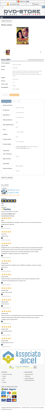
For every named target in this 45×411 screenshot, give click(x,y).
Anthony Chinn (35, 74)
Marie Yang (30, 72)
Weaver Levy (18, 74)
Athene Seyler (35, 71)
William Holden (15, 71)
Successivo (11, 215)
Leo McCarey (15, 79)
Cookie (4, 378)
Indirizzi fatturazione (29, 380)
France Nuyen (29, 71)
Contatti (4, 382)
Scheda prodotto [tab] (6, 101)
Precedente (4, 215)
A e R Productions (20, 112)
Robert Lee (24, 72)
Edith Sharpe (19, 72)
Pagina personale (29, 374)
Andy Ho (35, 72)
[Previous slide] (4, 52)
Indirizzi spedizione (29, 378)
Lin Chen (30, 74)
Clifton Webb (23, 71)
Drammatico (15, 68)
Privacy (4, 376)
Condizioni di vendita (7, 374)
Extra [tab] (19, 101)
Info (3, 380)
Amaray (17, 156)
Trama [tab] (14, 101)
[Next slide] (40, 52)
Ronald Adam (25, 74)
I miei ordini (27, 376)
